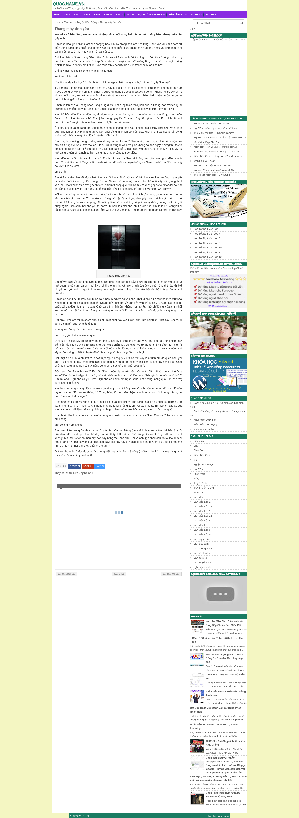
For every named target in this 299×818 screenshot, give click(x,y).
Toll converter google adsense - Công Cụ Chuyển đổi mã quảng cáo (224, 658)
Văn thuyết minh (202, 562)
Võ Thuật (196, 15)
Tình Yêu (199, 492)
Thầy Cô (198, 478)
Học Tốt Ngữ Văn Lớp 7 (207, 233)
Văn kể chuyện (202, 553)
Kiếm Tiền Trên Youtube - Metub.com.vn (216, 146)
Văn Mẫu (198, 497)
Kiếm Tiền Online (178, 15)
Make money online (204, 429)
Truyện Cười (200, 483)
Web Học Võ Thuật (204, 160)
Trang (225, 816)
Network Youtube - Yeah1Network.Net (214, 170)
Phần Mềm (199, 473)
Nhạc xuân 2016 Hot (205, 419)
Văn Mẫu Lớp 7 (202, 525)
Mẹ (195, 459)
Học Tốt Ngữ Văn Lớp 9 (207, 243)
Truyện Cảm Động (204, 487)
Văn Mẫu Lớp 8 (202, 529)
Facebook (74, 466)
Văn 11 (119, 15)
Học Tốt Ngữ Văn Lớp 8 (207, 238)
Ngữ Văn (198, 469)
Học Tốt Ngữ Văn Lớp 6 (207, 229)
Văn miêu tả (200, 557)
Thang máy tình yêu (72, 28)
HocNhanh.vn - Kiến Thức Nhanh (212, 123)
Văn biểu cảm (201, 543)
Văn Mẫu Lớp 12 (203, 515)
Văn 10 (108, 15)
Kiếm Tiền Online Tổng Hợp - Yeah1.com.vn (218, 156)
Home (57, 15)
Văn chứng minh (203, 548)
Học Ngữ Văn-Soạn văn (151, 15)
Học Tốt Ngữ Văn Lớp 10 (208, 247)
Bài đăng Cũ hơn (171, 574)
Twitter (99, 466)
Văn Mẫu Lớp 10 (203, 506)
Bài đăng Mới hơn (66, 574)
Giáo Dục (199, 450)
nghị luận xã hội (202, 567)
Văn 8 (87, 15)
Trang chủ (119, 574)
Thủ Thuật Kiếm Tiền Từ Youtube (212, 174)
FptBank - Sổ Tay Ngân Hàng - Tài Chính (216, 151)
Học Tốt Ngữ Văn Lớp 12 (208, 257)
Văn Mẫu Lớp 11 (203, 511)
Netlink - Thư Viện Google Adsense (213, 165)
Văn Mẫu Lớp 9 (202, 534)
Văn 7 (77, 15)
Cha (196, 445)
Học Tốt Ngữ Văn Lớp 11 (208, 252)
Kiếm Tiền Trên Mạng (205, 424)
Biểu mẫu (199, 441)
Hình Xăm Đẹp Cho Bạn (207, 142)
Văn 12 (130, 15)
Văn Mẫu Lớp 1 (202, 501)
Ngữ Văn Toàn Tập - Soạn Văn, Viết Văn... (217, 128)
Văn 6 (67, 15)
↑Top (209, 816)
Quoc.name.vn (68, 4)
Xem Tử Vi (211, 15)
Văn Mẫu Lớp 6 (202, 520)
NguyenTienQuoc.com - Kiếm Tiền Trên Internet (220, 137)
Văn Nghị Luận (202, 539)
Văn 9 (97, 15)
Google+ (88, 466)
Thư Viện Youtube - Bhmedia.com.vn (214, 132)
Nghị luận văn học (204, 464)
